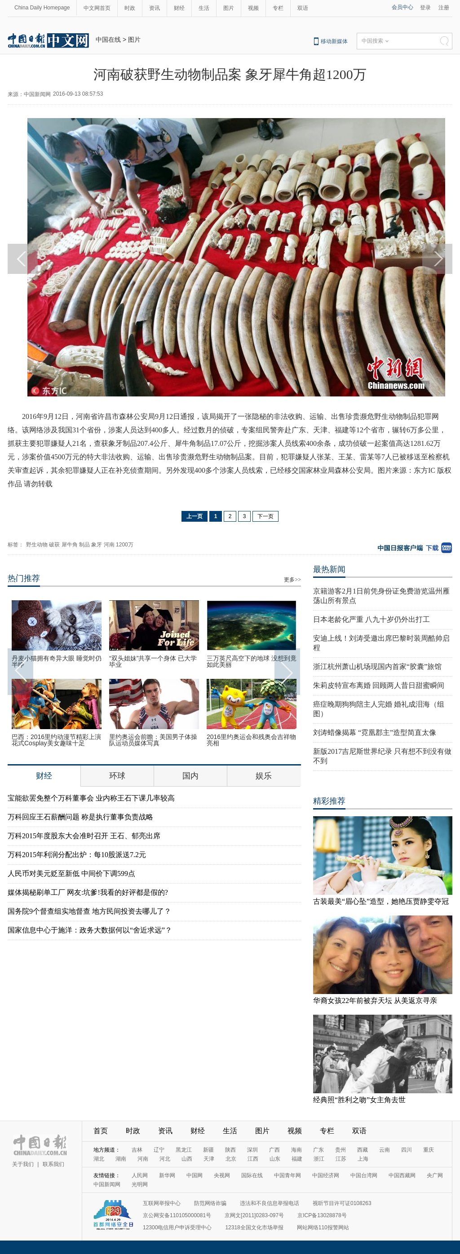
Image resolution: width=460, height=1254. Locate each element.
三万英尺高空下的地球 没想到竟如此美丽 (251, 661)
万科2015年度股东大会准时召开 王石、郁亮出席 (84, 836)
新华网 (167, 1175)
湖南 (120, 1159)
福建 (297, 1159)
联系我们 (53, 1164)
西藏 (362, 1150)
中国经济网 (325, 1175)
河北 (164, 1159)
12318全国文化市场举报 (254, 1227)
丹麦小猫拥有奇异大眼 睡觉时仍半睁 (57, 661)
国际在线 (252, 1175)
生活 (204, 8)
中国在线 (108, 39)
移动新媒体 (334, 41)
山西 (186, 1159)
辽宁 (159, 1150)
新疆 (208, 1150)
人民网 (140, 1175)
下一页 (265, 516)
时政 (129, 8)
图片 (228, 8)
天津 (208, 1159)
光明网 (140, 1184)
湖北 (98, 1159)
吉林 (137, 1150)
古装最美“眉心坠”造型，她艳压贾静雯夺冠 (381, 901)
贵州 (340, 1150)
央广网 (435, 1175)
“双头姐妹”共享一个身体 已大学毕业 (153, 661)
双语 (302, 8)
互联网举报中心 (162, 1203)
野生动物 (37, 544)
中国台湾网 (363, 1175)
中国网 (194, 1175)
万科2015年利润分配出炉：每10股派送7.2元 (77, 854)
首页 (100, 1131)
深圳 (252, 1150)
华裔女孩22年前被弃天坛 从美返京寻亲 (375, 1000)
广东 (318, 1150)
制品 (84, 544)
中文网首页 (97, 8)
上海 (363, 1159)
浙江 (319, 1159)
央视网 (222, 1175)
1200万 (124, 544)
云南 (384, 1150)
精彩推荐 (329, 800)
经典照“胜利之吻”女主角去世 (359, 1100)
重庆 (428, 1150)
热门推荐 (24, 578)
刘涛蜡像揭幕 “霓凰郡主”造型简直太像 (374, 732)
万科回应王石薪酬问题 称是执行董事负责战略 (80, 817)
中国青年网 (287, 1175)
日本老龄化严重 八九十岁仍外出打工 (371, 619)
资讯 (154, 8)
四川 (406, 1150)
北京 (231, 1159)
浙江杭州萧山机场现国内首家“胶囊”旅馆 (377, 666)
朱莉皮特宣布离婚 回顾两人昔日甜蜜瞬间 (378, 685)
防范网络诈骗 (210, 1203)
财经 (179, 8)
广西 (274, 1150)
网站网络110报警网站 (323, 1227)
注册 (443, 7)
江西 (253, 1159)
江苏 (341, 1159)
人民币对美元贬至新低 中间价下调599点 (71, 873)
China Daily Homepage (42, 7)
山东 (275, 1159)
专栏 (278, 8)
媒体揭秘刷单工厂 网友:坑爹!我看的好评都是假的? (88, 892)
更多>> (292, 579)
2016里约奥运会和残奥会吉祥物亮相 (251, 740)
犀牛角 (70, 544)
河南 (109, 544)
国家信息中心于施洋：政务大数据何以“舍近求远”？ (90, 930)
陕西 (230, 1150)
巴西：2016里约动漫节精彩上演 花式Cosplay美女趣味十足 (56, 740)
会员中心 (402, 7)
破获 (54, 544)
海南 (296, 1150)
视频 (253, 8)
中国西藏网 (402, 1175)
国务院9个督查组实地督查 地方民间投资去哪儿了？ (89, 911)
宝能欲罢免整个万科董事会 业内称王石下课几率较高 (91, 798)
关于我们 (23, 1164)
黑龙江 (184, 1150)
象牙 (96, 544)
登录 (425, 7)
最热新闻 (329, 569)
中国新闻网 (106, 1184)
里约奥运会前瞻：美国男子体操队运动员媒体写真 (153, 740)
